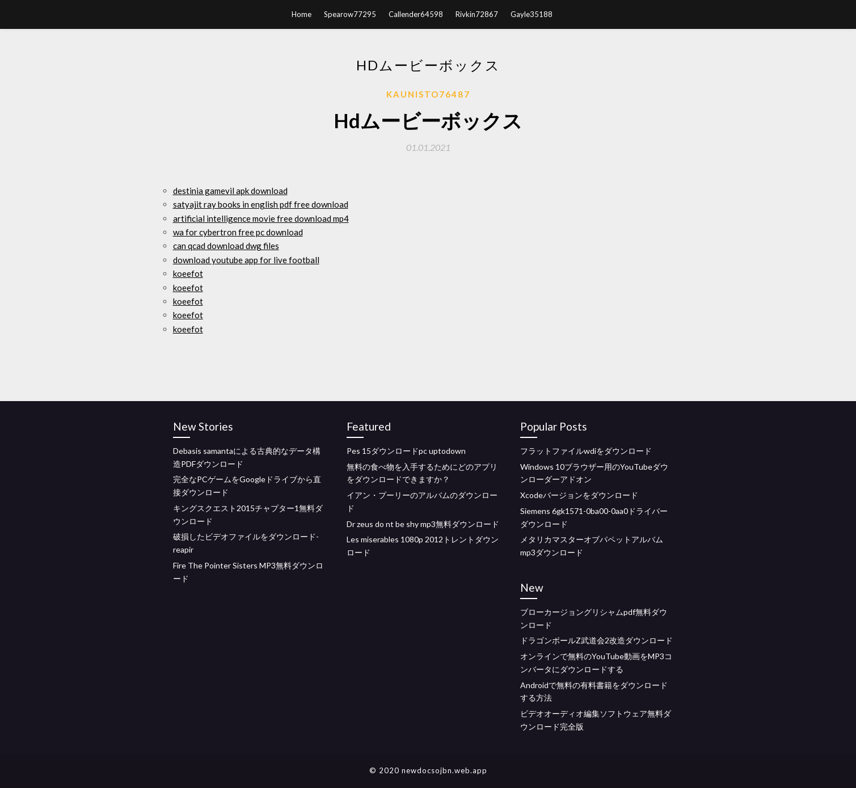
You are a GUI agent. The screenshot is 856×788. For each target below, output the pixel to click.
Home (301, 14)
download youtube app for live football (246, 260)
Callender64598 (416, 14)
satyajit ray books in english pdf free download (260, 204)
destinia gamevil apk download (230, 191)
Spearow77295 (350, 14)
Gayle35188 (532, 14)
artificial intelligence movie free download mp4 (261, 218)
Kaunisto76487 (428, 94)
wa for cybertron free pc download (238, 232)
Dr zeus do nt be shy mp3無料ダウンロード (423, 524)
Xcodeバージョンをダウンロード (579, 495)
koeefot (188, 273)
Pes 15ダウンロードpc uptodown (406, 451)
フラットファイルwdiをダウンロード (586, 451)
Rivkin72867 (477, 14)
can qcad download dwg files (226, 246)
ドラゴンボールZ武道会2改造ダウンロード (596, 640)
